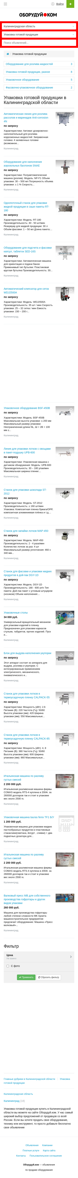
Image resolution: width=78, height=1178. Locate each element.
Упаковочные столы (16, 612)
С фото (13, 965)
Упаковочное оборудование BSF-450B (27, 408)
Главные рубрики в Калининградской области (29, 1079)
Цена (39, 957)
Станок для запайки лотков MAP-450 (26, 530)
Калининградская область (18, 1094)
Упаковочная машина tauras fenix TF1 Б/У (29, 817)
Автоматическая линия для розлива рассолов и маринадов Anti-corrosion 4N (26, 117)
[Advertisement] (39, 363)
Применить (26, 977)
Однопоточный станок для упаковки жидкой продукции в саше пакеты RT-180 (26, 206)
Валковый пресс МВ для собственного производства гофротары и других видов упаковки (27, 899)
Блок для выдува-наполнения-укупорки (27, 653)
